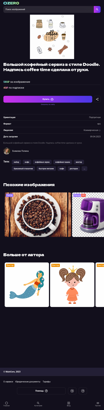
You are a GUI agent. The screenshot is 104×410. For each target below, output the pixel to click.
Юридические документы (27, 381)
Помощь (41, 390)
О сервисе (8, 381)
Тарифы (46, 381)
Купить (48, 150)
